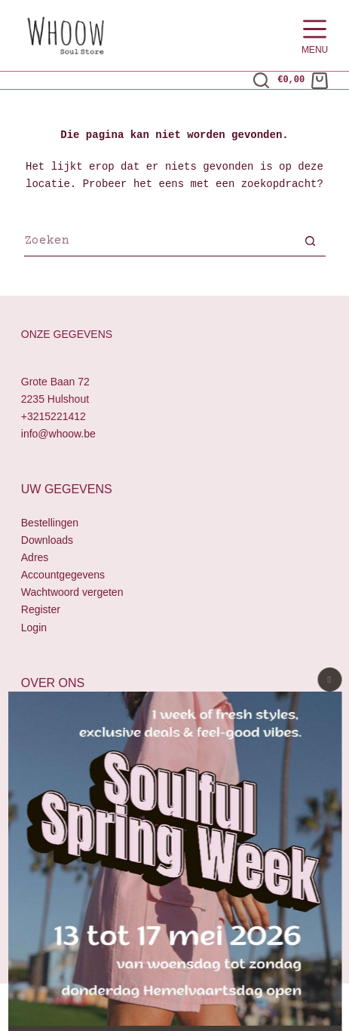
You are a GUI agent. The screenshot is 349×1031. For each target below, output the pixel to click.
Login (34, 627)
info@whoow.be (58, 434)
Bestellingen (49, 523)
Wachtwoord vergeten (72, 593)
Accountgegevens (63, 575)
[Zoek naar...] (159, 243)
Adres (35, 557)
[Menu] (315, 35)
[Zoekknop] (310, 243)
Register (40, 610)
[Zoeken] (261, 80)
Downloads (47, 540)
